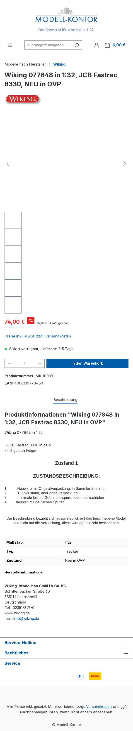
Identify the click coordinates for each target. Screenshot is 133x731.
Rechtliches (16, 653)
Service (12, 663)
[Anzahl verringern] (9, 363)
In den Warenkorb (87, 363)
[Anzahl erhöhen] (40, 363)
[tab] (65, 400)
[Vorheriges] (8, 163)
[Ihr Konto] (96, 45)
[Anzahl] (25, 363)
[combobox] (48, 45)
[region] (66, 214)
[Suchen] (76, 45)
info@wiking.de (26, 618)
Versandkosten (99, 706)
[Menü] (10, 45)
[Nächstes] (124, 163)
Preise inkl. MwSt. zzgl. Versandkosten (38, 336)
